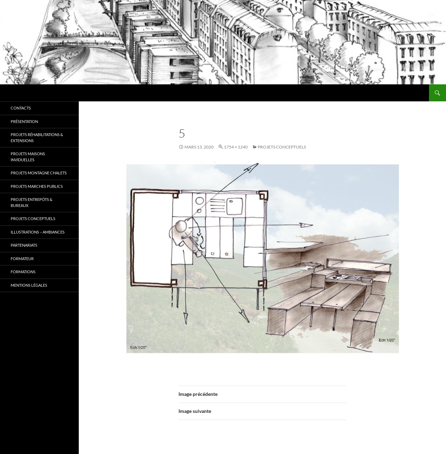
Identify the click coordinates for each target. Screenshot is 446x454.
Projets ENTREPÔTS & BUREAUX (32, 202)
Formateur (22, 258)
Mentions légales (29, 285)
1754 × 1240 (236, 147)
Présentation (24, 121)
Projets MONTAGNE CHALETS (39, 172)
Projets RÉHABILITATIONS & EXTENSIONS (37, 137)
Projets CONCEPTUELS (282, 147)
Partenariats (24, 245)
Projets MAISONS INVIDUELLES (28, 156)
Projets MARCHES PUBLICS (37, 186)
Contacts (21, 108)
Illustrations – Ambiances (38, 232)
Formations (23, 271)
